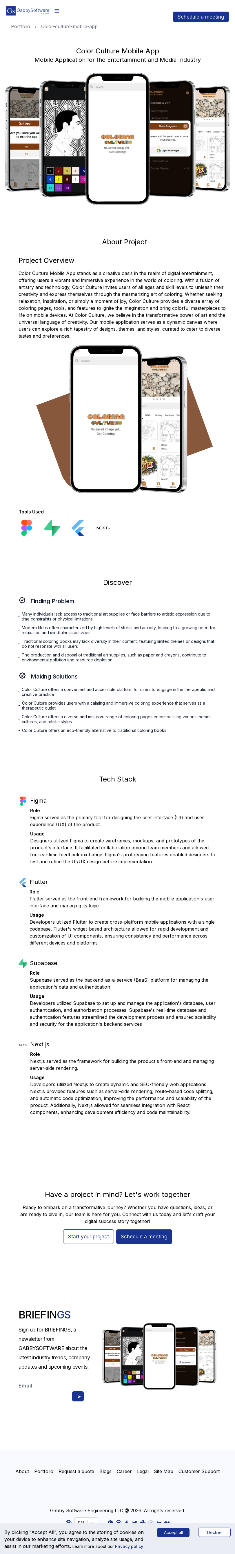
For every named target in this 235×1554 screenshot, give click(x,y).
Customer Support (199, 1471)
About (22, 1471)
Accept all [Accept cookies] (173, 1532)
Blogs (105, 1471)
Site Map (163, 1471)
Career (124, 1471)
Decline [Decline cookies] (214, 1532)
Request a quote (76, 1471)
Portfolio (43, 1471)
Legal (143, 1471)
